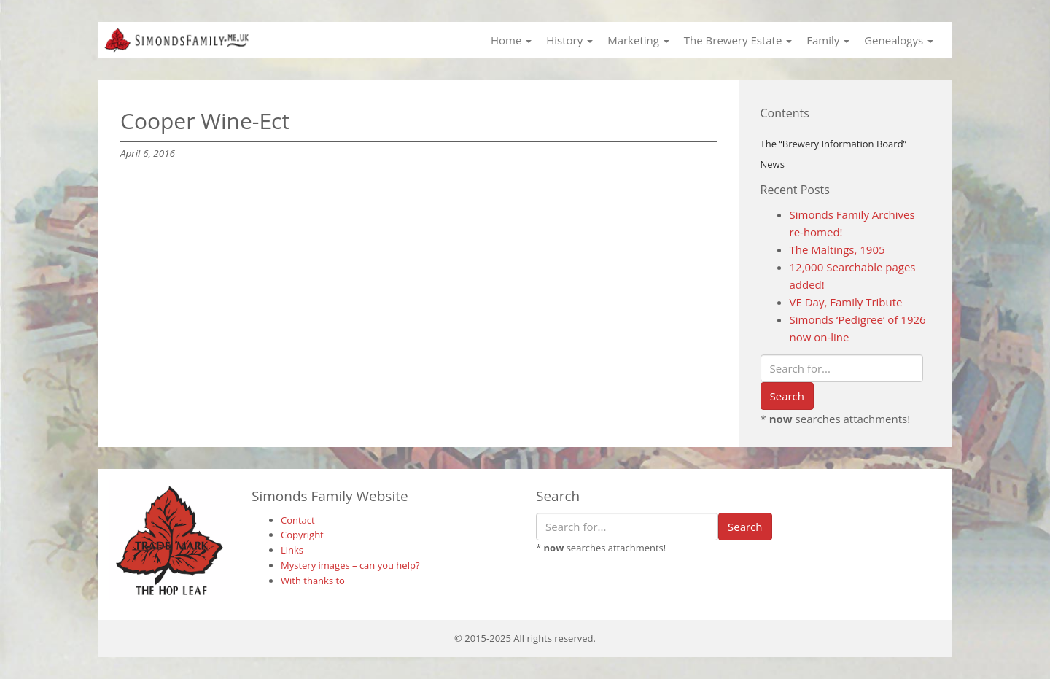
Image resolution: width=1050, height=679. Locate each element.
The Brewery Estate (738, 40)
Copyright (302, 534)
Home (511, 40)
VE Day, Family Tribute (846, 302)
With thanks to (313, 580)
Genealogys (898, 40)
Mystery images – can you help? (350, 565)
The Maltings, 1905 (837, 249)
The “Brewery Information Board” (834, 143)
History (569, 40)
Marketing (638, 40)
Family (827, 40)
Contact (298, 520)
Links (292, 549)
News (773, 164)
